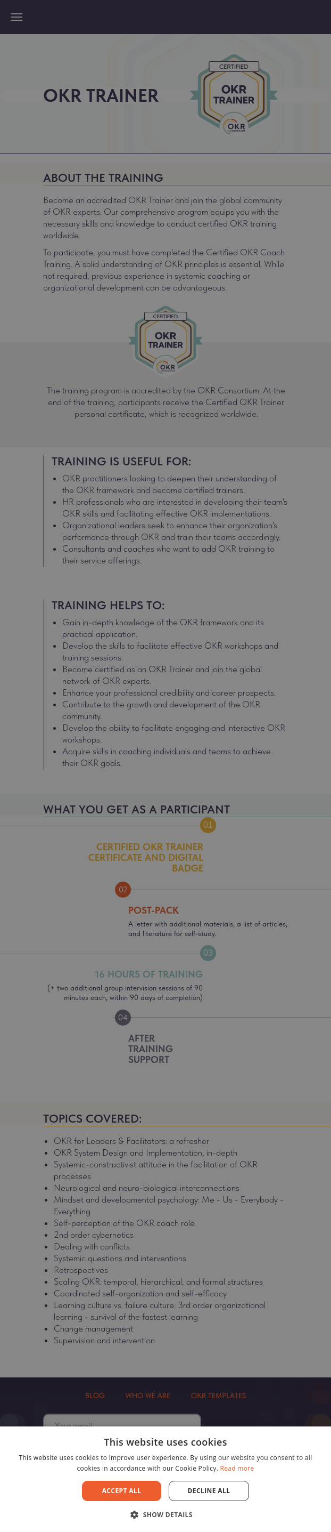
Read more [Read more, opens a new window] (237, 1468)
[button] (165, 1514)
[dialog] (165, 766)
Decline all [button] (209, 1490)
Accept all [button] (122, 1490)
